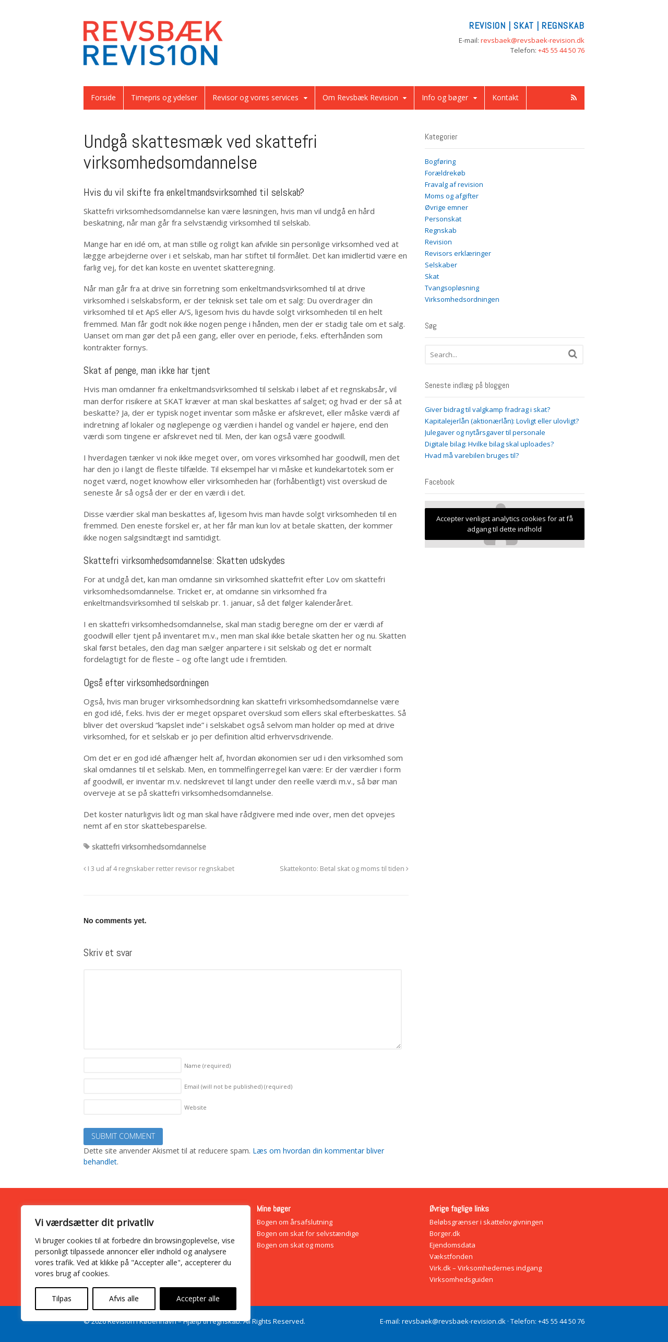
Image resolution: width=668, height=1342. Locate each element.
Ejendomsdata (452, 1245)
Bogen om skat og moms (295, 1245)
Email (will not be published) (238, 1086)
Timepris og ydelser (164, 97)
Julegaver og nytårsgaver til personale (485, 432)
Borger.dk (445, 1233)
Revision (438, 241)
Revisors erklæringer (458, 253)
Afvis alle (124, 1298)
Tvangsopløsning (452, 287)
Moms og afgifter (452, 196)
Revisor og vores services (255, 97)
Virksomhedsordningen (462, 299)
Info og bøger (445, 97)
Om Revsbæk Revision (360, 97)
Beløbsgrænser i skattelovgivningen (486, 1222)
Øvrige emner (446, 207)
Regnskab (441, 230)
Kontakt (505, 97)
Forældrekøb (445, 173)
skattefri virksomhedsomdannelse (149, 847)
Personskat (443, 218)
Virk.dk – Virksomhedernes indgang (486, 1268)
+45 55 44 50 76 (561, 50)
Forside (103, 97)
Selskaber (441, 264)
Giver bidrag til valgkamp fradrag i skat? (487, 409)
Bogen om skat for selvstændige (308, 1233)
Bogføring (440, 161)
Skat (432, 276)
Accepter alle (198, 1298)
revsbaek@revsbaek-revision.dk (532, 40)
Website (195, 1107)
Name (207, 1065)
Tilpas (61, 1298)
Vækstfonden (451, 1256)
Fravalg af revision (454, 184)
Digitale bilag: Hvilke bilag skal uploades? (489, 444)
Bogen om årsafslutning (294, 1222)
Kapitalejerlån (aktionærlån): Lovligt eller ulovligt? (502, 421)
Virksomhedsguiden (461, 1279)
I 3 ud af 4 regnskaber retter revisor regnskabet (159, 868)
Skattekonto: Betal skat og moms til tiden (344, 868)
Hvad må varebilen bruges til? (472, 455)
